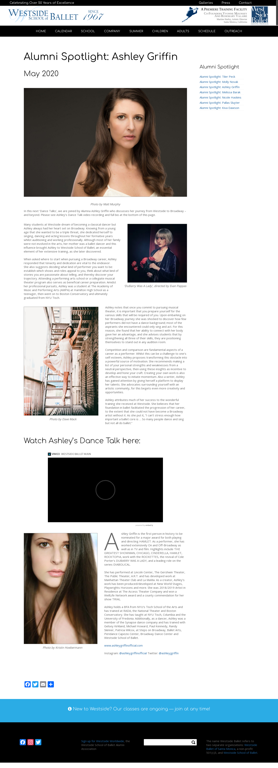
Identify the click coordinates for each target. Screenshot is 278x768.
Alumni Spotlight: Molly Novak (219, 82)
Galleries (206, 2)
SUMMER (136, 31)
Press (226, 2)
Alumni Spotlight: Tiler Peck (217, 76)
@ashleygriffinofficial (133, 653)
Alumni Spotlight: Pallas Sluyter (220, 102)
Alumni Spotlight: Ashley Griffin (220, 87)
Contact (245, 2)
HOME (41, 31)
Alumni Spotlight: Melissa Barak (220, 92)
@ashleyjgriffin (169, 653)
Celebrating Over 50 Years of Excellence (42, 3)
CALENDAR (63, 31)
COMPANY (112, 31)
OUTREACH (233, 31)
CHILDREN (160, 31)
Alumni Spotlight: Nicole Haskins (220, 97)
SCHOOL (88, 31)
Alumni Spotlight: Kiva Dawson (219, 108)
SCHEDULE (206, 31)
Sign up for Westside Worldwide (102, 741)
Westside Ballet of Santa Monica (231, 747)
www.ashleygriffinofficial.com (123, 645)
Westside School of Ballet (240, 753)
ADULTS (183, 31)
